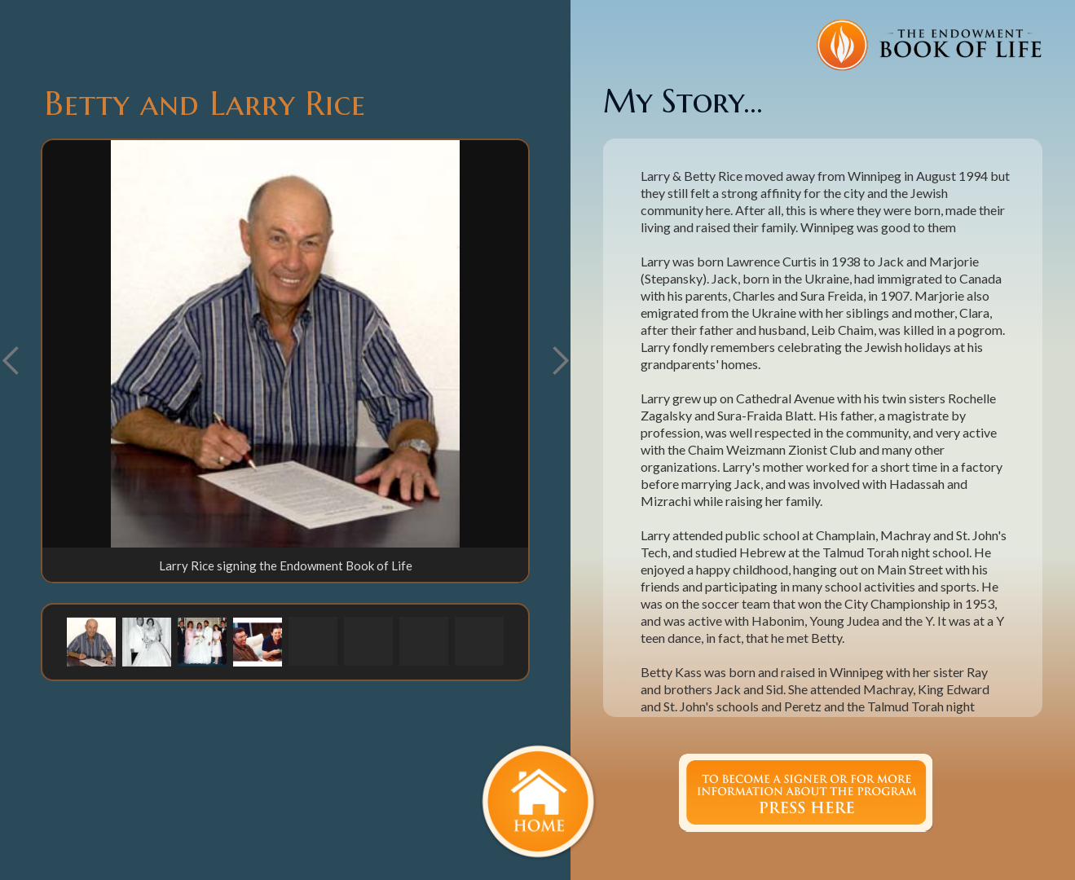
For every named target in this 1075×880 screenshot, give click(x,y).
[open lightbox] (285, 344)
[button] (560, 361)
